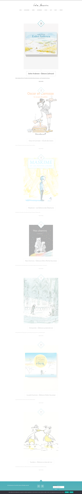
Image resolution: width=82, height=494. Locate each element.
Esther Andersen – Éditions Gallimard (41, 74)
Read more (41, 81)
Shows (46, 10)
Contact (61, 10)
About (55, 10)
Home (20, 10)
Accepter (66, 492)
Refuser (71, 492)
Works (33, 10)
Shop (51, 10)
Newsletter (55, 485)
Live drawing (39, 10)
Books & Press (26, 10)
